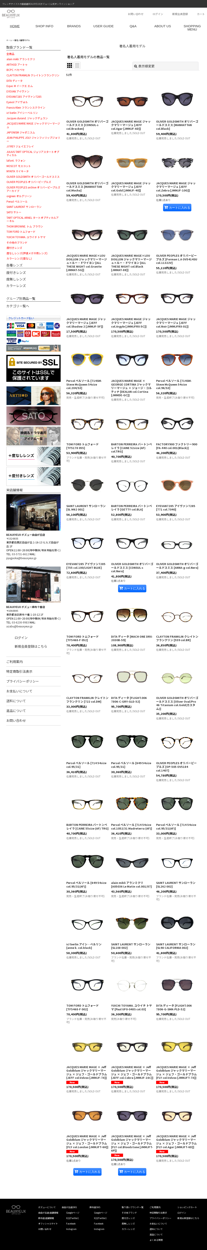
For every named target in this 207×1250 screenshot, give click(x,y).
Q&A (133, 26)
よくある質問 (156, 1239)
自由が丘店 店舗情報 (48, 1212)
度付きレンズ (16, 272)
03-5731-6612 (20, 554)
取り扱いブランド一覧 (133, 1207)
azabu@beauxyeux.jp (19, 626)
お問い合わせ (136, 14)
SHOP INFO (44, 26)
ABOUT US (162, 26)
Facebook (71, 1223)
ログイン (158, 14)
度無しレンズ (16, 279)
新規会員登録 (180, 14)
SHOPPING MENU (192, 27)
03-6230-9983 (20, 622)
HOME (15, 26)
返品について (16, 710)
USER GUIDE (103, 26)
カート (201, 14)
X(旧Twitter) (72, 1218)
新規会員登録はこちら (31, 646)
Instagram (71, 1229)
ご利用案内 (14, 661)
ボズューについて (47, 1207)
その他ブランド (129, 1212)
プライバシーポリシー (22, 681)
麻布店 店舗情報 (46, 1218)
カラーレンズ (16, 285)
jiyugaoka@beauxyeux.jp (21, 558)
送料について (16, 700)
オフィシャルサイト (48, 1223)
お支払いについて (19, 691)
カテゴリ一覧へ (17, 306)
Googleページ (72, 1212)
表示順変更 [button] (144, 66)
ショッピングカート (187, 1207)
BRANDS (74, 26)
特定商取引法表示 (19, 671)
